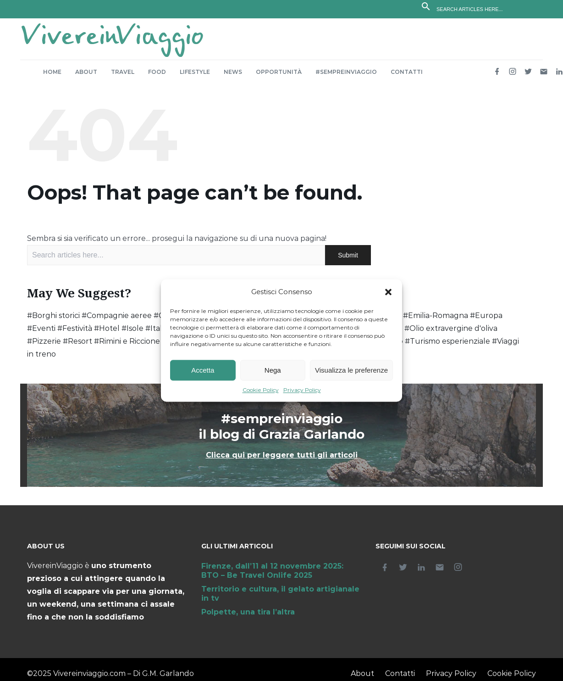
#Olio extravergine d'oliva (450, 333)
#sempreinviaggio (346, 76)
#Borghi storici (53, 320)
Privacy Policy (302, 390)
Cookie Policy (261, 390)
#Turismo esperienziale (447, 345)
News (233, 76)
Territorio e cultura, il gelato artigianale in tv (280, 598)
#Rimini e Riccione (127, 345)
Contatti (407, 76)
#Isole (132, 333)
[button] (388, 292)
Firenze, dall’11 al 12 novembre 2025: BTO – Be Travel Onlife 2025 (272, 575)
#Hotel (107, 333)
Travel (122, 76)
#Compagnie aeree (117, 320)
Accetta (202, 370)
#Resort (77, 345)
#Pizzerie (44, 345)
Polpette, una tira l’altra (248, 616)
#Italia (156, 333)
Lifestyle (195, 76)
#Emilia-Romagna (435, 320)
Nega (273, 370)
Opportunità (279, 76)
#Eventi (41, 333)
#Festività (74, 333)
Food (157, 76)
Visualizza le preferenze (351, 370)
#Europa (486, 320)
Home (52, 76)
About (86, 76)
